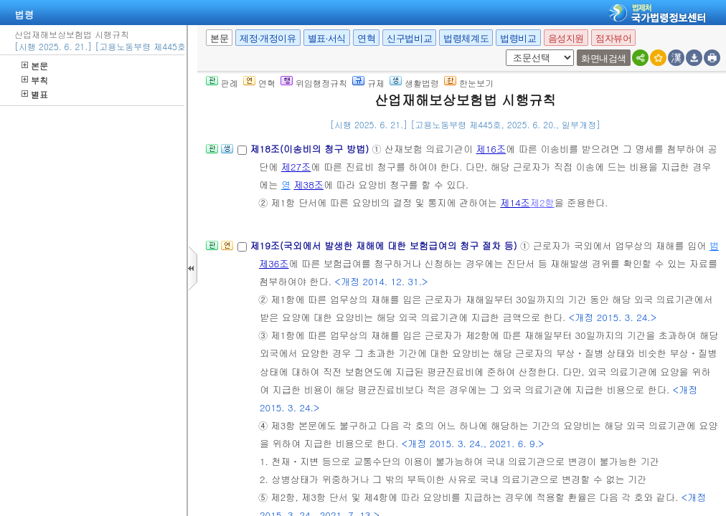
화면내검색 (603, 58)
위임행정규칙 (313, 83)
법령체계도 (466, 38)
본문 (35, 65)
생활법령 (414, 83)
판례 (222, 83)
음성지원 (566, 38)
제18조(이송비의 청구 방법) (311, 149)
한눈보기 (469, 83)
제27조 (296, 166)
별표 (35, 94)
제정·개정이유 (268, 38)
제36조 (274, 263)
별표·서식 (327, 38)
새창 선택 (503, 49)
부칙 (35, 80)
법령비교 (518, 38)
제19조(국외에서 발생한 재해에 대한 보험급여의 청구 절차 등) (385, 245)
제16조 (491, 149)
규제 (368, 83)
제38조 (308, 184)
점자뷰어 (613, 38)
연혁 (366, 38)
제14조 (515, 202)
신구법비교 (409, 38)
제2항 (542, 202)
